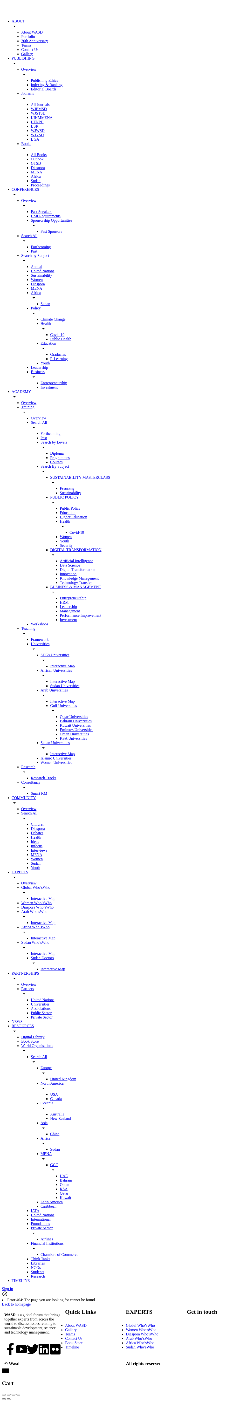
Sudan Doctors (42, 958)
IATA (35, 1211)
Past (34, 251)
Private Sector (42, 1017)
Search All (29, 236)
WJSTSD (38, 113)
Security (66, 545)
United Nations (42, 271)
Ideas (35, 842)
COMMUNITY (24, 798)
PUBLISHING (23, 58)
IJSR (34, 126)
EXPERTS (20, 872)
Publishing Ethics (44, 80)
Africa (36, 176)
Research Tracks (43, 778)
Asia (44, 1123)
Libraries (38, 1263)
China (54, 1134)
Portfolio (28, 36)
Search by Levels (54, 442)
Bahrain (66, 1180)
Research (28, 767)
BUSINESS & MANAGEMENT (75, 587)
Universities (40, 644)
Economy (67, 488)
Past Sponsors (51, 231)
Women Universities (56, 762)
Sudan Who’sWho (35, 942)
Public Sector (41, 1013)
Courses (56, 462)
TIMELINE (21, 1281)
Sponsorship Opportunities (51, 220)
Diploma (57, 453)
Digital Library (32, 1037)
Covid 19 (57, 335)
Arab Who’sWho (34, 912)
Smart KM (39, 793)
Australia (57, 1114)
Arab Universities (54, 690)
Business (38, 372)
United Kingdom (63, 1079)
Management (70, 611)
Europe (46, 1068)
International (41, 1219)
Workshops (39, 624)
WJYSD (37, 135)
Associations (41, 1008)
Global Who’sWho (35, 887)
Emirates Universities (76, 730)
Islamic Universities (56, 758)
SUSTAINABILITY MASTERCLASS (80, 477)
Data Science (70, 565)
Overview (28, 69)
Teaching (28, 628)
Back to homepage (16, 1304)
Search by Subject (35, 255)
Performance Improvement (80, 615)
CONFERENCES (25, 189)
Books (26, 144)
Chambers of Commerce (59, 1254)
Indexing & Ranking (47, 85)
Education (48, 343)
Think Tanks (40, 1259)
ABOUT (18, 21)
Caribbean (48, 1206)
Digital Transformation (77, 570)
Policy (36, 308)
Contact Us (30, 50)
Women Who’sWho (36, 903)
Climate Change (53, 319)
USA (54, 1094)
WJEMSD (39, 109)
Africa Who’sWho (35, 927)
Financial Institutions (47, 1243)
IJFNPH (37, 122)
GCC (54, 1165)
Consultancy (31, 782)
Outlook (37, 159)
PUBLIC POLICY (64, 497)
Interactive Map (62, 666)
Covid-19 (76, 532)
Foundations (40, 1224)
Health (46, 323)
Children (37, 824)
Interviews (39, 850)
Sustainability (41, 275)
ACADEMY (21, 392)
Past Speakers (41, 212)
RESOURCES (23, 1026)
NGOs (36, 1267)
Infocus (36, 846)
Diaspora (38, 168)
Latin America (52, 1202)
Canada (56, 1099)
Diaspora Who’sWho (37, 907)
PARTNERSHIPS (25, 973)
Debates (37, 833)
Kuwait (65, 1198)
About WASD (32, 32)
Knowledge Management (79, 578)
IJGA (35, 139)
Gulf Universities (63, 706)
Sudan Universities (64, 686)
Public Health (60, 339)
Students (37, 1272)
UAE (64, 1176)
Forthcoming (41, 247)
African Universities (56, 670)
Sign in (7, 1289)
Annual (36, 267)
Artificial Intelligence (76, 561)
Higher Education (73, 517)
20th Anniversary (34, 41)
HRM (64, 602)
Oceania (47, 1103)
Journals (27, 93)
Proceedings (40, 185)
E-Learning (59, 359)
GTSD (36, 163)
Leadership (39, 367)
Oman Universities (74, 734)
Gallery (27, 54)
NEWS (17, 1021)
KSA (64, 1189)
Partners (27, 989)
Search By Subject (55, 466)
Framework (40, 639)
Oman (64, 1185)
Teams (26, 45)
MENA (36, 172)
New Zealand (60, 1118)
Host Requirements (46, 216)
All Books (39, 155)
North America (52, 1083)
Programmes (60, 458)
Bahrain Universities (76, 721)
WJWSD (38, 131)
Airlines (47, 1239)
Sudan (36, 181)
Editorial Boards (43, 89)
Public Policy (70, 508)
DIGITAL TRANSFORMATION (76, 550)
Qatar (64, 1193)
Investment (49, 387)
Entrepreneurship (54, 383)
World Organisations (37, 1046)
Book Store (30, 1041)
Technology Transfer (76, 583)
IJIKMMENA (42, 118)
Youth (45, 363)
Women (37, 280)
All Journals (40, 105)
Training (27, 407)
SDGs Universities (55, 655)
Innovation (68, 574)
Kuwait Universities (75, 725)
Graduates (58, 354)
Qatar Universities (74, 717)
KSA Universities (73, 738)
